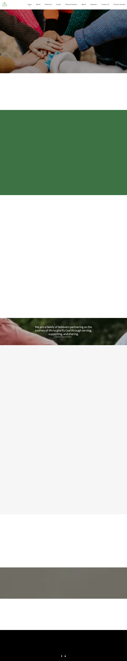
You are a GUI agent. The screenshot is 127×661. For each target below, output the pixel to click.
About (38, 4)
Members (93, 4)
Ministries (48, 4)
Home (29, 4)
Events (58, 4)
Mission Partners (71, 4)
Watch (84, 4)
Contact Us (105, 4)
